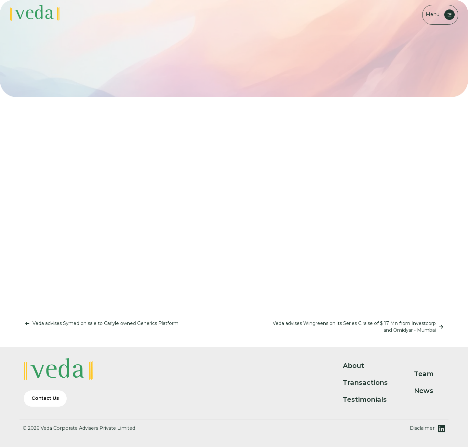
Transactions (370, 382)
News (429, 390)
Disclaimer (422, 428)
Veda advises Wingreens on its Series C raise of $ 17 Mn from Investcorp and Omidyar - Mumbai (359, 326)
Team (429, 373)
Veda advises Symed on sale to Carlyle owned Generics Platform (100, 323)
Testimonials (370, 399)
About (359, 365)
